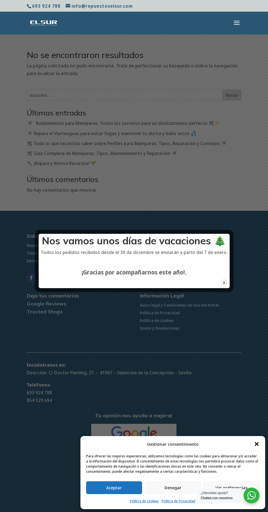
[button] (256, 444)
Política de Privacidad (178, 501)
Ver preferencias (231, 487)
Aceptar (114, 487)
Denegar (173, 487)
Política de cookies (144, 501)
